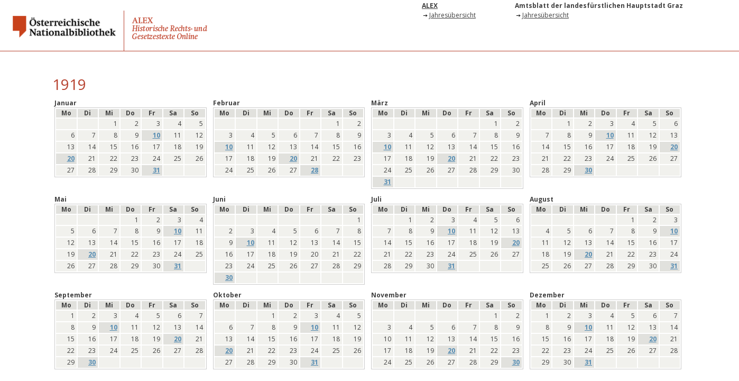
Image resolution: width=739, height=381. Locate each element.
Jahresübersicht (452, 15)
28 (314, 170)
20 (71, 159)
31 (156, 170)
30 (588, 170)
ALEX (430, 5)
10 (156, 135)
